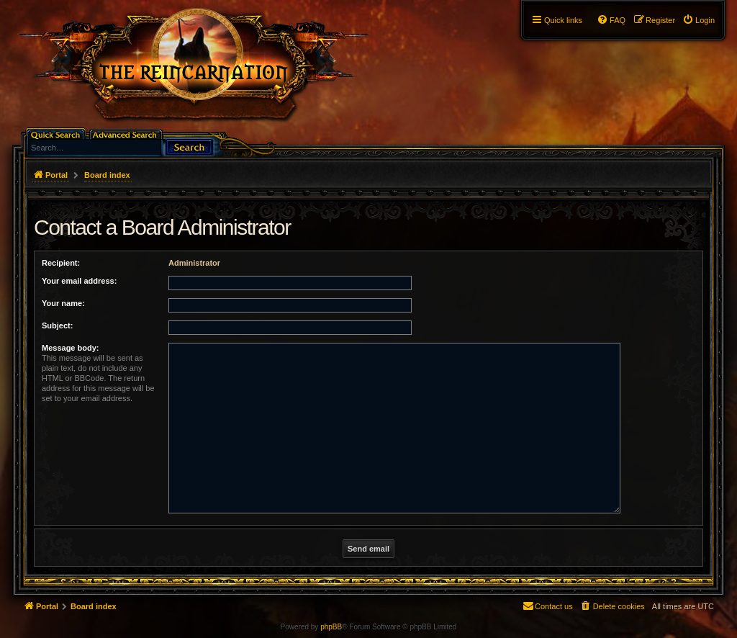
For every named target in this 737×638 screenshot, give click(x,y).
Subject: (57, 325)
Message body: (70, 347)
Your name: (63, 303)
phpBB (331, 627)
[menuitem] (698, 20)
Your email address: (79, 281)
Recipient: (61, 263)
